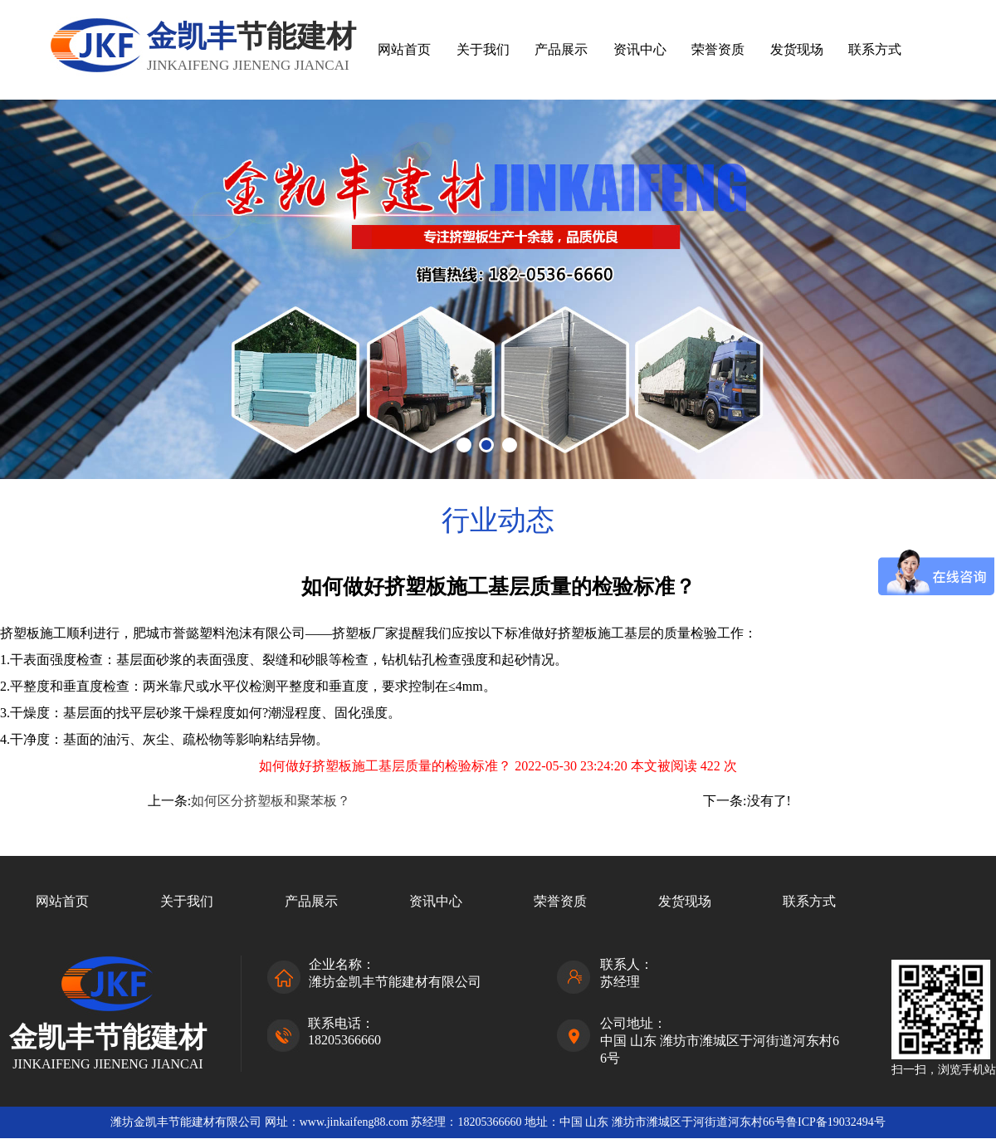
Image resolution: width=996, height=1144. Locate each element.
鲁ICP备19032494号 (836, 1122)
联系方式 (874, 49)
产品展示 (561, 49)
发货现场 (796, 49)
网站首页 (404, 49)
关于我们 (483, 49)
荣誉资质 (718, 49)
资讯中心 (639, 49)
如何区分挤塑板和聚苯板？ (270, 801)
